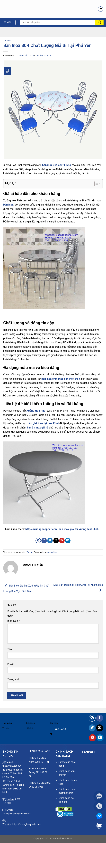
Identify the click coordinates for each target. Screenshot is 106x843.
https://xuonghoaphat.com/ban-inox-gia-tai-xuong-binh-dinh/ (62, 529)
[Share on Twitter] (50, 540)
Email (10, 664)
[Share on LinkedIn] (68, 540)
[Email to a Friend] (56, 540)
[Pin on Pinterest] (62, 540)
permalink (52, 552)
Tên (9, 649)
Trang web (13, 679)
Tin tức (7, 41)
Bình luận (13, 621)
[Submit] (99, 22)
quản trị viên (44, 55)
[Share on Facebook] (44, 540)
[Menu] (9, 22)
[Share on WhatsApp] (38, 540)
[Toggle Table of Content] (95, 183)
